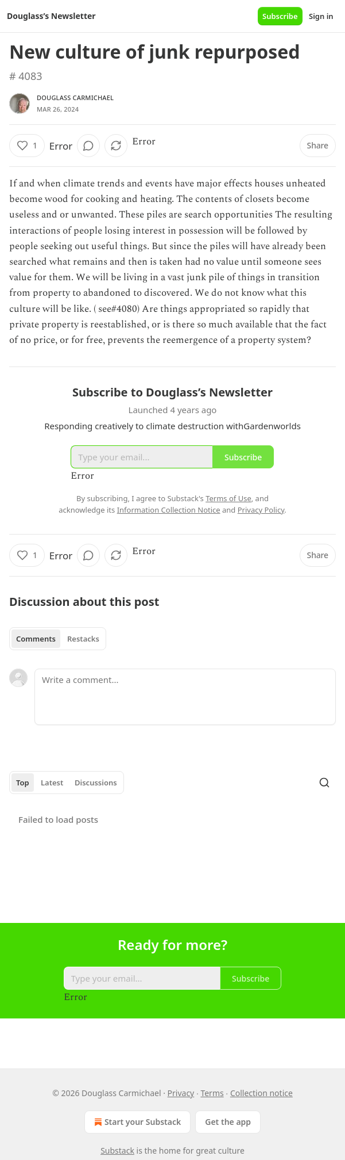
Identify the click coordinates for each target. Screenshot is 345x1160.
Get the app (228, 1121)
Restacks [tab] (83, 639)
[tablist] (57, 638)
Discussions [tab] (96, 782)
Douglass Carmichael (75, 97)
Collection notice (261, 1093)
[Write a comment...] (185, 697)
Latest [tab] (52, 782)
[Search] (324, 782)
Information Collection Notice (168, 510)
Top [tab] (22, 782)
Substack (117, 1150)
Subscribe (280, 16)
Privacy (181, 1093)
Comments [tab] (36, 639)
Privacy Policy (261, 510)
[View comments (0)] (88, 145)
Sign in (321, 16)
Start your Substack (136, 1122)
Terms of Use (228, 498)
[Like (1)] (27, 145)
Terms (211, 1093)
